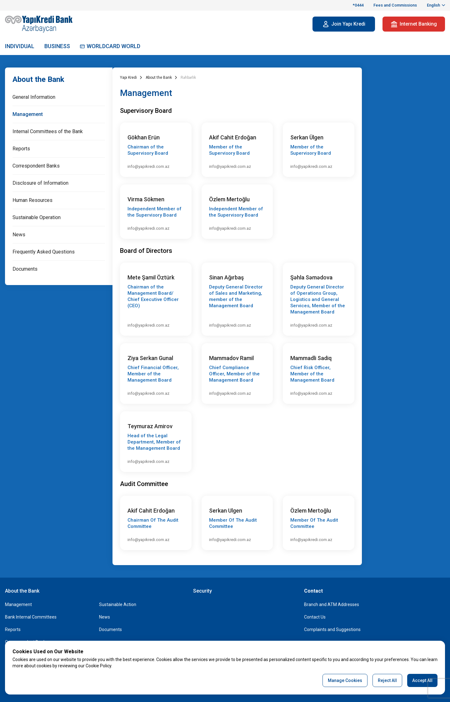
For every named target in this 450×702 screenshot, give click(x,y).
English (434, 5)
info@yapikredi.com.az (148, 166)
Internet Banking (414, 24)
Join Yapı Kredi (343, 24)
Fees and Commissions (395, 5)
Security (202, 591)
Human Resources (32, 200)
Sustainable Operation (36, 217)
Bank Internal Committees (31, 616)
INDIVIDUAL (19, 46)
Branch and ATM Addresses (331, 604)
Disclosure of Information (40, 183)
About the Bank (38, 79)
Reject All (387, 680)
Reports (21, 149)
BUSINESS (57, 46)
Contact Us (315, 616)
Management (27, 114)
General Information (33, 97)
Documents (25, 269)
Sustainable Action (117, 604)
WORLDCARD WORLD (110, 46)
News (18, 235)
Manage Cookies (345, 680)
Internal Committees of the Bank (47, 131)
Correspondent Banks (36, 166)
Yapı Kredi (128, 77)
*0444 (358, 5)
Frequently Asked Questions (43, 252)
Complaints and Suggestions (332, 629)
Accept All (422, 680)
